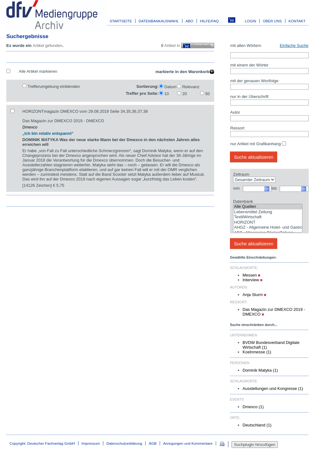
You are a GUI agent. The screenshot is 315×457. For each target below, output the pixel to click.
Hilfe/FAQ (209, 21)
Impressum (91, 443)
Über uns (272, 21)
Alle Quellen (267, 206)
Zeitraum (241, 174)
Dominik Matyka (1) (260, 370)
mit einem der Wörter (249, 65)
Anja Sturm (254, 294)
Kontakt (297, 21)
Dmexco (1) (253, 406)
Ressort (237, 128)
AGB (153, 443)
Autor (235, 112)
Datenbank (243, 201)
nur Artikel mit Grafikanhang (255, 143)
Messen (251, 275)
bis (274, 188)
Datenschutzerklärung (124, 443)
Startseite (121, 21)
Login (250, 21)
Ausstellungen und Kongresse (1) (273, 388)
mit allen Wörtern (245, 45)
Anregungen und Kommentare (188, 443)
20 (184, 93)
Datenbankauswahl (159, 21)
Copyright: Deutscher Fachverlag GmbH (42, 443)
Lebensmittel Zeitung (267, 212)
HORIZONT (267, 222)
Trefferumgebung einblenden (53, 86)
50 (207, 93)
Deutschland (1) (257, 425)
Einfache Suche (294, 45)
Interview (252, 279)
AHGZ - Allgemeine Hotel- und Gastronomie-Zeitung (267, 227)
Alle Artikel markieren (38, 71)
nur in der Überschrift (249, 96)
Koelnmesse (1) (257, 352)
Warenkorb (201, 45)
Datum (170, 86)
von (236, 188)
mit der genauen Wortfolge (254, 80)
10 (166, 93)
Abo (189, 21)
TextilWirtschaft (267, 217)
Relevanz (190, 86)
